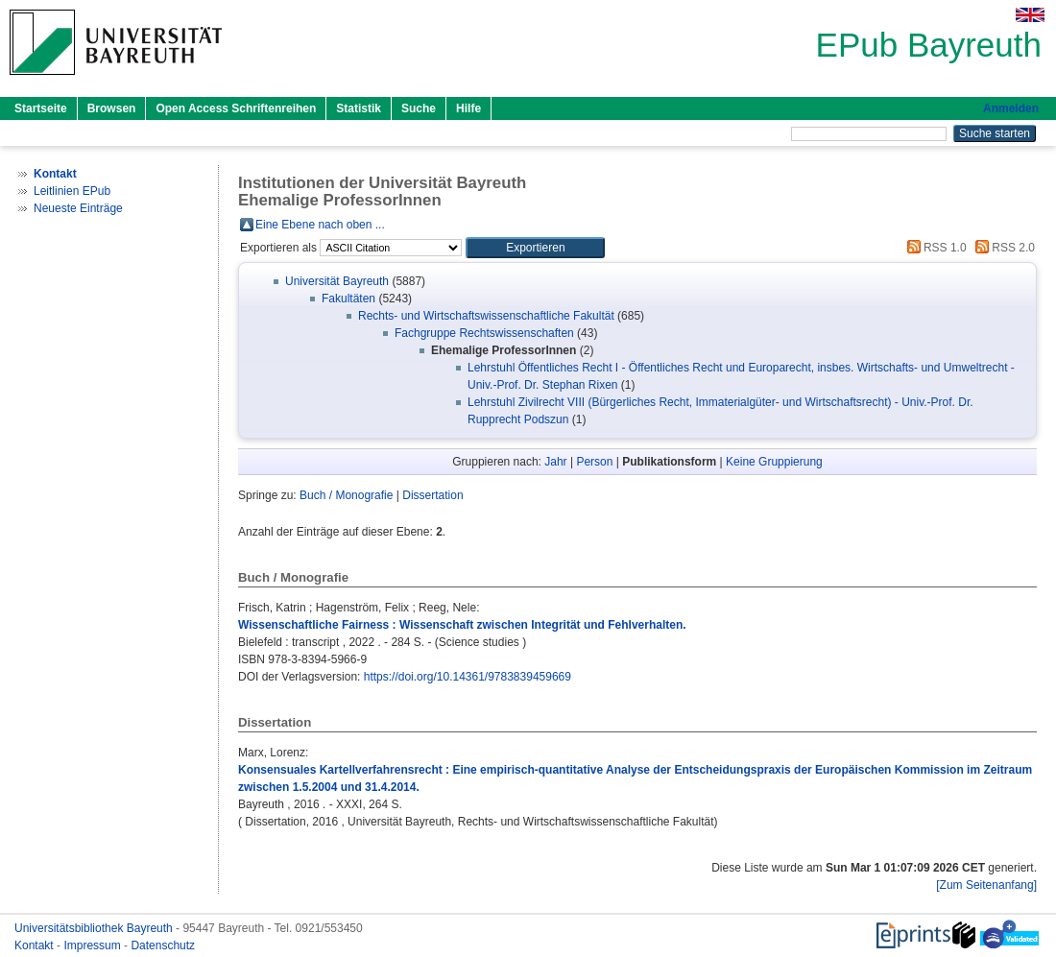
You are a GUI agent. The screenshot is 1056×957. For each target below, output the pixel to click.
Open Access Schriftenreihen (236, 108)
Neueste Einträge (78, 208)
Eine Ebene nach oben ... (320, 224)
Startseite (40, 108)
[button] (535, 247)
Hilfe (468, 108)
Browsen (111, 108)
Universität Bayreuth (337, 281)
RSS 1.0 (934, 247)
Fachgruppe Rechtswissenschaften (484, 333)
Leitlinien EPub (72, 191)
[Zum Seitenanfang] (986, 885)
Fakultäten (348, 298)
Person (594, 461)
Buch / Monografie (346, 495)
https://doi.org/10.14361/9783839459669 (467, 676)
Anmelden (1011, 108)
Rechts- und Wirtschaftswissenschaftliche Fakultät (486, 316)
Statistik (358, 108)
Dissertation (432, 495)
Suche (418, 108)
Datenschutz (163, 945)
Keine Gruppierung (774, 461)
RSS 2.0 (1002, 247)
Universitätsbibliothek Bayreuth (95, 928)
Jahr (555, 461)
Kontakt (35, 945)
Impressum (93, 945)
